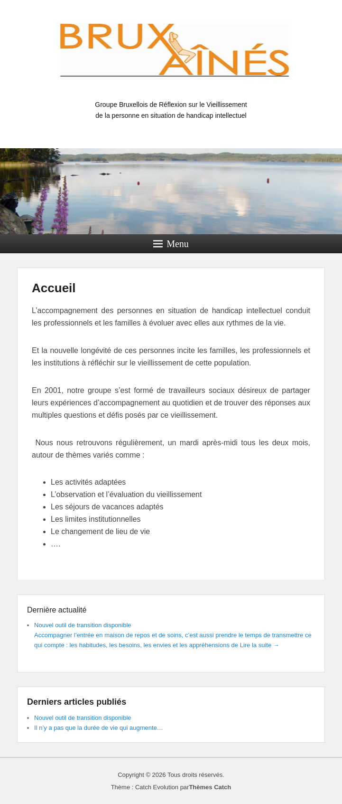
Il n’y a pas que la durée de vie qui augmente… (98, 727)
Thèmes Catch (210, 787)
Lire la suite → (259, 645)
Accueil (54, 288)
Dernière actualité (56, 610)
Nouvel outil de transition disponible (82, 625)
